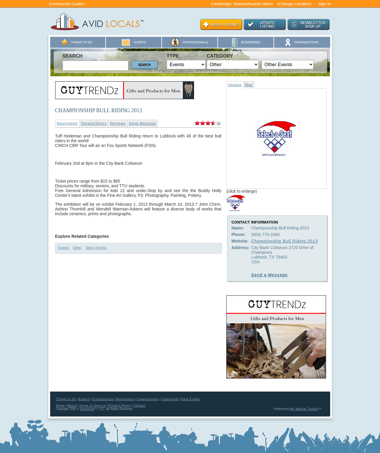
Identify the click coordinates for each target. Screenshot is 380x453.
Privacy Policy (119, 405)
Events (63, 247)
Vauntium (87, 409)
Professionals (103, 399)
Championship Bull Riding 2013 (284, 241)
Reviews (117, 123)
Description (67, 123)
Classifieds (170, 399)
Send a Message (269, 275)
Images (234, 85)
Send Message (142, 123)
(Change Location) (294, 3)
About (72, 405)
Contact (139, 405)
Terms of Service (92, 405)
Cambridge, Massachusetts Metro (242, 3)
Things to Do (66, 399)
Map (249, 85)
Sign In (324, 3)
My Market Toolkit (304, 409)
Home (60, 405)
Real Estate (190, 399)
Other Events (96, 247)
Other (77, 247)
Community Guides (67, 3)
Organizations (148, 399)
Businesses (125, 399)
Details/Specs (94, 123)
